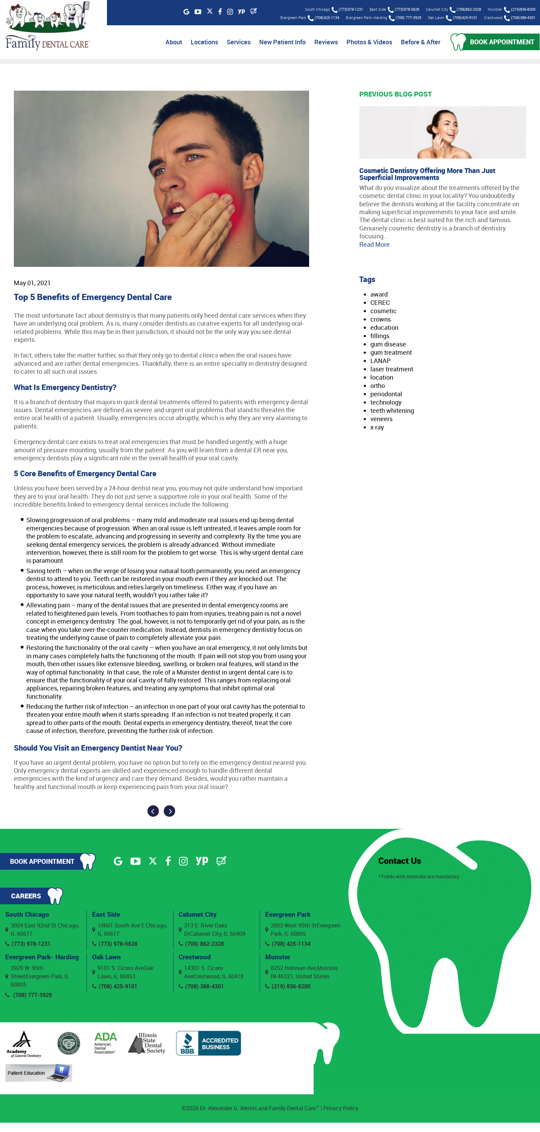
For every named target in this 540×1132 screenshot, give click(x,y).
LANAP (380, 361)
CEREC (380, 303)
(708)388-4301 (519, 18)
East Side (106, 915)
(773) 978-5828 (115, 945)
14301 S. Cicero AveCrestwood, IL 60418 (211, 974)
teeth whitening (392, 411)
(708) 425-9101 (115, 988)
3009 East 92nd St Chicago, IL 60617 (42, 931)
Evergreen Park (289, 915)
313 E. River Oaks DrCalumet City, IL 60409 (212, 931)
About (170, 42)
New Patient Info (279, 42)
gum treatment (391, 353)
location (381, 378)
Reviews (323, 42)
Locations (201, 42)
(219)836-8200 (519, 9)
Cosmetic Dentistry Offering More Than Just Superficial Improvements (427, 175)
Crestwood (195, 958)
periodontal (386, 395)
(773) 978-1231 (28, 945)
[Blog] (253, 11)
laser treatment (391, 370)
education (384, 328)
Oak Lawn (107, 958)
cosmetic (383, 312)
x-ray (377, 428)
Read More (374, 245)
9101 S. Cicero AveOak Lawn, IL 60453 (122, 974)
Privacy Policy (340, 1118)
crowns (380, 320)
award (379, 295)
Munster (278, 958)
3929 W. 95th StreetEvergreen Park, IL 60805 (37, 985)
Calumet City (198, 915)
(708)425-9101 (461, 18)
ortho (377, 386)
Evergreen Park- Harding (30, 961)
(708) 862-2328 (201, 945)
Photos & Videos (366, 42)
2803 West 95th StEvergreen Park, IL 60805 (303, 931)
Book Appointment (501, 42)
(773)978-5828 (402, 9)
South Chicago (27, 915)
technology (386, 403)
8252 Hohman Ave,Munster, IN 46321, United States (301, 974)
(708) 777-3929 (404, 18)
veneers (381, 420)
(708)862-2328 (464, 9)
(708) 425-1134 (288, 945)
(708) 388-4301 (201, 988)
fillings (379, 337)
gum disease (388, 345)
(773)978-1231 (346, 9)
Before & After (417, 42)
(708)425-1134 (323, 18)
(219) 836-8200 (288, 988)
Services (236, 42)
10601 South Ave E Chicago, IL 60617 (129, 931)
